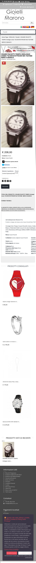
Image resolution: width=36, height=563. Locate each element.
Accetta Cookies (11, 553)
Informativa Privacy (10, 486)
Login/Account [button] (7, 4)
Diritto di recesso (9, 480)
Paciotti (17, 37)
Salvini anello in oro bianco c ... (10, 341)
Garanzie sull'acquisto (10, 478)
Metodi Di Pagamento (10, 473)
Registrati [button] (30, 7)
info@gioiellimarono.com (11, 503)
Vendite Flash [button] (17, 4)
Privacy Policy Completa (11, 549)
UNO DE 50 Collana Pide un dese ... (11, 381)
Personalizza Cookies (25, 553)
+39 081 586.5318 (10, 501)
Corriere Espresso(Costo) (8, 173)
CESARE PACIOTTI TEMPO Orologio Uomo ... (10, 460)
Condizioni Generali (10, 483)
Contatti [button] (21, 1)
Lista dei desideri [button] (27, 4)
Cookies (7, 485)
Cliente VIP (8, 488)
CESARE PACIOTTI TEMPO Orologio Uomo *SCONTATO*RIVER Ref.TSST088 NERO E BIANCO (17, 39)
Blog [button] (27, 1)
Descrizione (5, 186)
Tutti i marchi (8, 492)
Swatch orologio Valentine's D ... (10, 301)
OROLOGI (12, 37)
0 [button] (23, 7)
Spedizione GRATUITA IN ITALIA (13, 474)
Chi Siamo (7, 481)
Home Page (5, 37)
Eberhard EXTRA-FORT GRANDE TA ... (11, 422)
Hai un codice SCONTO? (11, 490)
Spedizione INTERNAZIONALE (12, 476)
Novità (15, 1)
